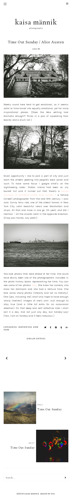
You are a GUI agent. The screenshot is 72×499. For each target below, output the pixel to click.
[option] (19, 358)
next (65, 359)
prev (6, 359)
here (34, 285)
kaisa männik (36, 22)
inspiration (25, 327)
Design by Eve (47, 494)
